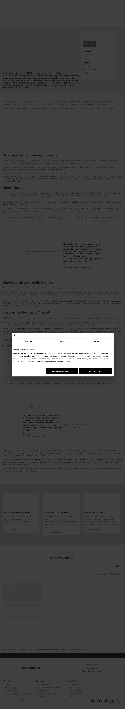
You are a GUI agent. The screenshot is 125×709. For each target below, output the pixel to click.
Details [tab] (62, 342)
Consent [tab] (28, 342)
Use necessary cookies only (62, 371)
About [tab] (96, 342)
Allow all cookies (95, 371)
